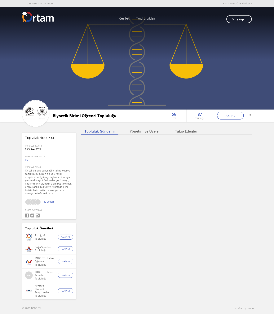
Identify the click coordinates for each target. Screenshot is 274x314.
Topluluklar (145, 18)
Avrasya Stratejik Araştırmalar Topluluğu (42, 290)
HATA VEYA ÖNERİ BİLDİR (237, 3)
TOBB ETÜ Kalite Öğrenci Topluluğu (44, 261)
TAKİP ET (230, 116)
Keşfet (124, 18)
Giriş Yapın (239, 19)
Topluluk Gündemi (100, 131)
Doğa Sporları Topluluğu (43, 249)
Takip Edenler (186, 131)
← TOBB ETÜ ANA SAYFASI (37, 3)
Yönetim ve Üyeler (145, 131)
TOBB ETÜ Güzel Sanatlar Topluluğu (44, 275)
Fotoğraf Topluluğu (40, 237)
